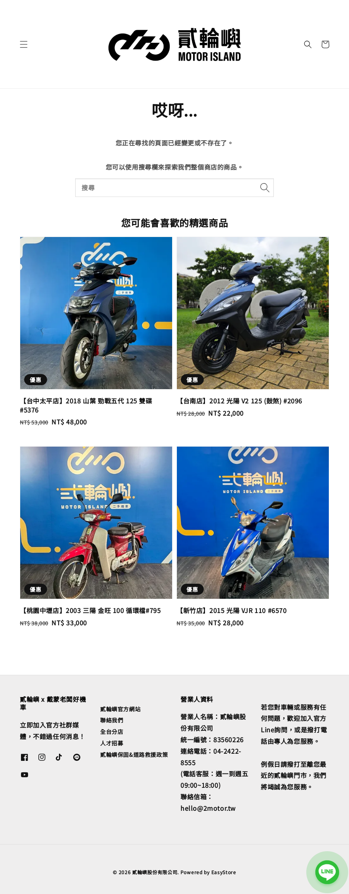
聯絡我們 (111, 720)
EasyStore (223, 872)
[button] (23, 44)
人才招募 (111, 743)
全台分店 (111, 731)
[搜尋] (264, 187)
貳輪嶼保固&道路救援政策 (134, 754)
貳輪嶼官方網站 (120, 709)
